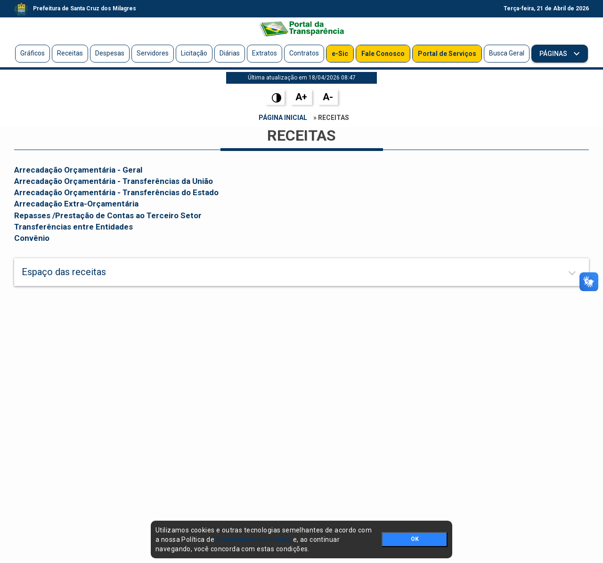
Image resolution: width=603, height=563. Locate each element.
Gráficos (32, 53)
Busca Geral (506, 53)
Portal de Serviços (447, 53)
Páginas (554, 53)
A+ (301, 97)
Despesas (109, 53)
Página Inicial (283, 117)
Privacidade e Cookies (253, 539)
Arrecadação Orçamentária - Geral (78, 169)
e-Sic (340, 53)
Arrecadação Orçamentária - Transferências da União (113, 181)
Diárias (230, 53)
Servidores (153, 53)
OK (415, 539)
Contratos (304, 53)
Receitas (70, 53)
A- (328, 97)
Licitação (194, 53)
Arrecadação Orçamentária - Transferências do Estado (116, 192)
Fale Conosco (383, 53)
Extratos (264, 53)
